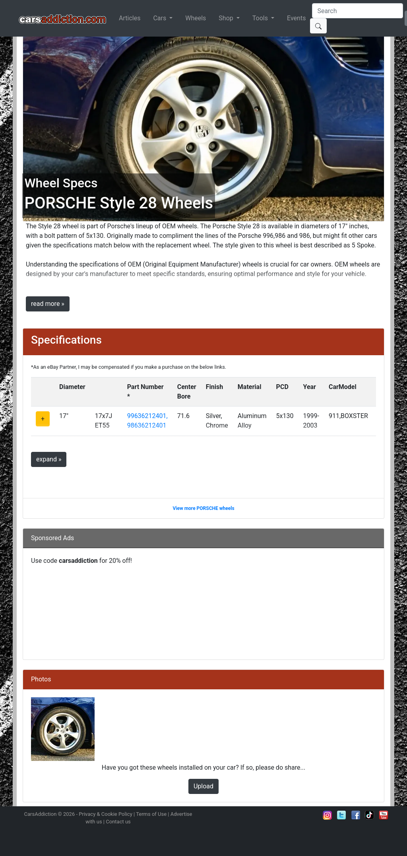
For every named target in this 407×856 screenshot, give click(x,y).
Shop (227, 18)
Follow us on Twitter (341, 815)
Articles (129, 18)
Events (296, 18)
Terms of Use (151, 814)
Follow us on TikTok (369, 815)
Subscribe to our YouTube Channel (383, 815)
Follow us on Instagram (327, 815)
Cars (160, 18)
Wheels (195, 18)
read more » (47, 303)
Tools (260, 18)
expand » (48, 459)
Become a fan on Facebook (355, 815)
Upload (203, 786)
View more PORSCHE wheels (203, 508)
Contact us (118, 822)
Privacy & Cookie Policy (105, 814)
